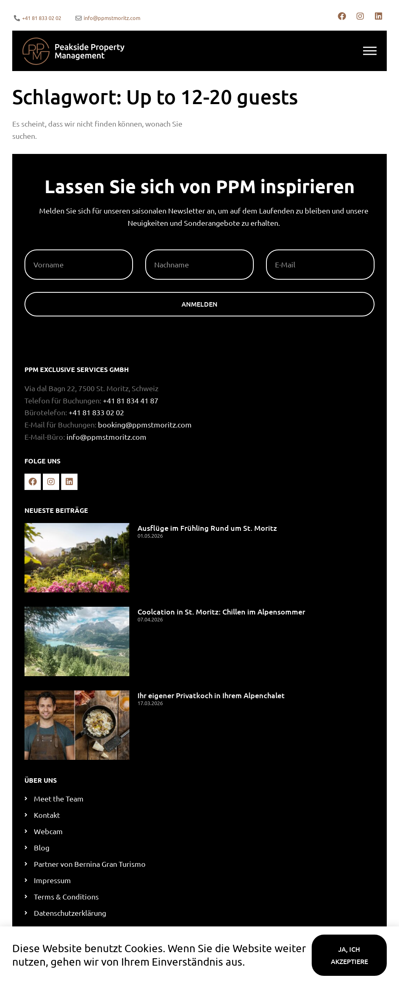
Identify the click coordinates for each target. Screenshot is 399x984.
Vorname (41, 246)
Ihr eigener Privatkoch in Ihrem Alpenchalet (211, 695)
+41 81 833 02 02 (96, 412)
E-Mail (277, 246)
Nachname (164, 246)
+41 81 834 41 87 (130, 400)
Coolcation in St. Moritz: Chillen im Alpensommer (221, 611)
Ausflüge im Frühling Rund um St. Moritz (207, 527)
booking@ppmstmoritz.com (145, 424)
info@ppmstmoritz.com (106, 436)
